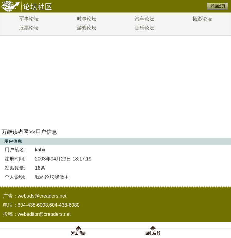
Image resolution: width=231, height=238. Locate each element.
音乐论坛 (144, 27)
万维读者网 (15, 132)
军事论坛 (29, 18)
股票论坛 (29, 27)
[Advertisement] (115, 79)
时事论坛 (86, 18)
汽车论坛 (144, 18)
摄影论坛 (202, 18)
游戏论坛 (86, 27)
